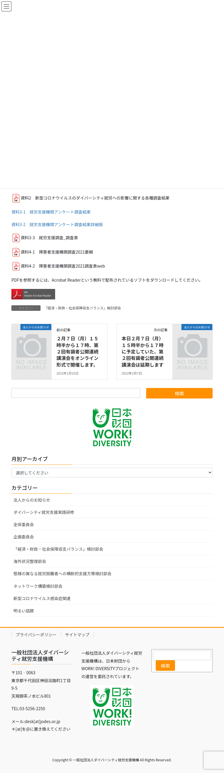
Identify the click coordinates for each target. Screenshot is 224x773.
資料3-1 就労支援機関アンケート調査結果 (51, 212)
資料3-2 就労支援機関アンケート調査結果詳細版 (57, 224)
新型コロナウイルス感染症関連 (42, 598)
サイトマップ (77, 634)
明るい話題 (23, 610)
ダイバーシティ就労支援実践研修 (43, 512)
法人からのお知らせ (31, 500)
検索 (165, 665)
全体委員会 (23, 524)
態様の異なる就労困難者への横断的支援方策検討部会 (62, 573)
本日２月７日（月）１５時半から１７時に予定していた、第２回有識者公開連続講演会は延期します (143, 351)
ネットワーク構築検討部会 (37, 586)
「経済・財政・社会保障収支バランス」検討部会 (82, 307)
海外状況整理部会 (29, 561)
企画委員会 (23, 537)
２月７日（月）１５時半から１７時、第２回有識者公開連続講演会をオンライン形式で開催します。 (77, 351)
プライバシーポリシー (36, 634)
